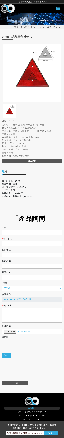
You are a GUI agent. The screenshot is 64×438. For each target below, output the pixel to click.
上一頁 (15, 383)
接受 (50, 433)
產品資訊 (24, 27)
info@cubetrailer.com (36, 416)
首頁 (16, 27)
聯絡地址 (6, 272)
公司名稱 (6, 261)
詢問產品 (6, 294)
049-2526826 (35, 420)
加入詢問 (32, 161)
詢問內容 (7, 305)
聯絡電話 (6, 250)
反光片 (34, 27)
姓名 (4, 227)
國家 (4, 283)
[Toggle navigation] (58, 8)
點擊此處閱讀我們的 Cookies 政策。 (25, 433)
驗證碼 (5, 337)
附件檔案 (6, 326)
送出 (6, 355)
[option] (32, 73)
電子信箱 (7, 238)
